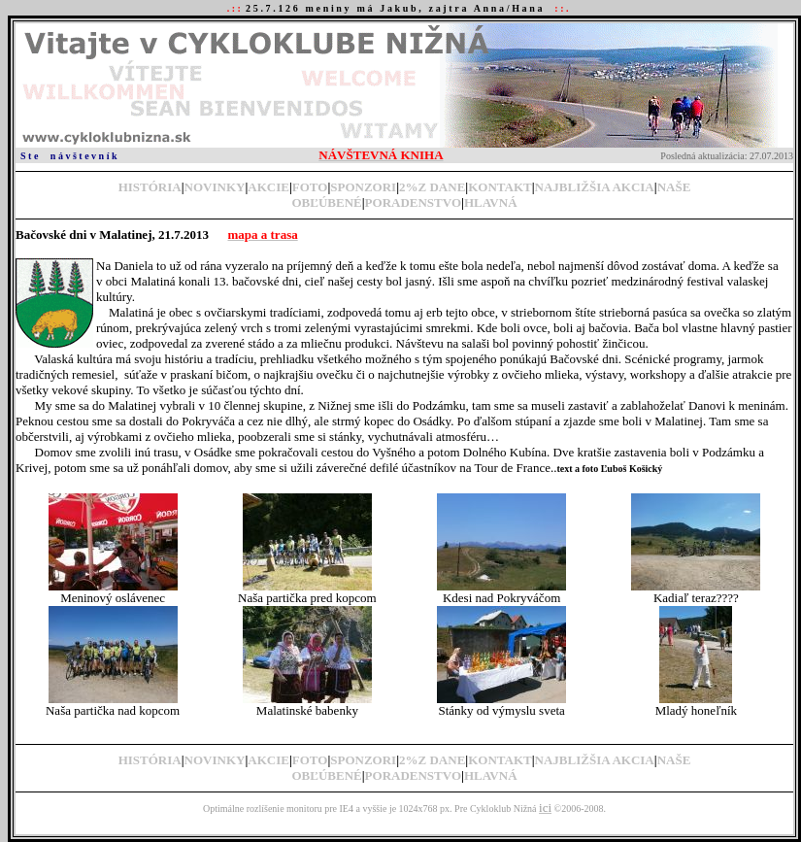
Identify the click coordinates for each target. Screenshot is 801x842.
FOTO (310, 187)
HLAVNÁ (490, 202)
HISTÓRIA (150, 187)
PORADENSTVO (413, 202)
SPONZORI (363, 187)
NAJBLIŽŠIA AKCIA (594, 187)
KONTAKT (500, 187)
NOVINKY (215, 187)
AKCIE (268, 187)
